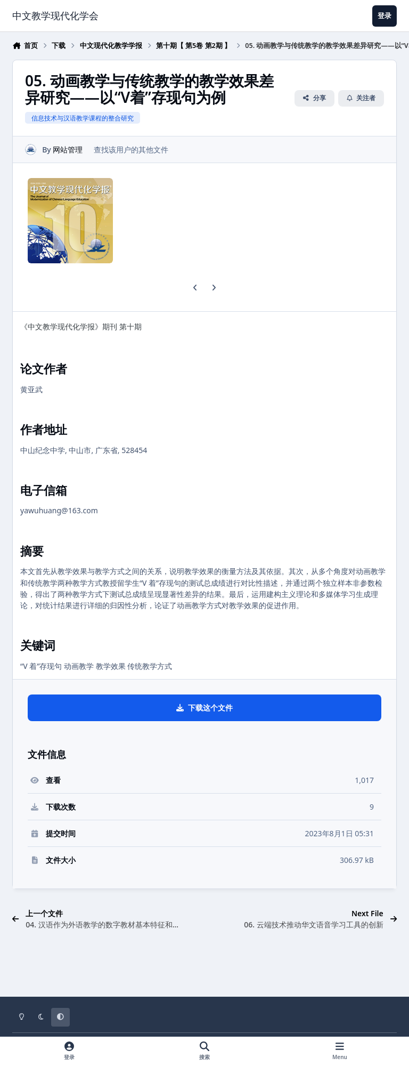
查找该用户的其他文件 (131, 149)
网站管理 (68, 149)
